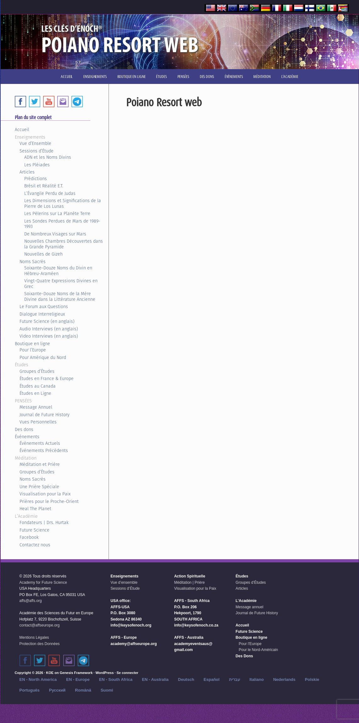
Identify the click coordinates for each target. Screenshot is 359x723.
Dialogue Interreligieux (42, 314)
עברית (234, 679)
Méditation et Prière (40, 464)
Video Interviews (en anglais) (49, 336)
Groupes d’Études (37, 371)
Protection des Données (40, 644)
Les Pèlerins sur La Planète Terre (57, 213)
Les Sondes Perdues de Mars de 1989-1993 (62, 224)
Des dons (24, 429)
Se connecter (127, 673)
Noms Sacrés (33, 261)
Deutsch (186, 679)
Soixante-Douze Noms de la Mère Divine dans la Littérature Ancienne (59, 296)
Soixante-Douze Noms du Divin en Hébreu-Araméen (58, 271)
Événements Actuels (40, 443)
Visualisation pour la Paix (45, 494)
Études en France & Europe (47, 378)
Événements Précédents (44, 450)
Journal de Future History (45, 414)
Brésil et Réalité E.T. (43, 186)
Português (30, 690)
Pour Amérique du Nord (43, 357)
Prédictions (35, 178)
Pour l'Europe (250, 644)
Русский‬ (57, 690)
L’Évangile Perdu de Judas (50, 193)
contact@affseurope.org (40, 625)
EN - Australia (155, 679)
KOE (49, 673)
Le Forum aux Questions (44, 306)
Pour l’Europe (33, 350)
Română (83, 690)
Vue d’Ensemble (35, 143)
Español (212, 679)
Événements (27, 436)
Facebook (29, 537)
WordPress (104, 673)
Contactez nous (35, 545)
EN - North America (38, 679)
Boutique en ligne (32, 343)
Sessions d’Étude (36, 151)
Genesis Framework (76, 673)
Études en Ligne (35, 393)
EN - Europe (77, 679)
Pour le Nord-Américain (258, 650)
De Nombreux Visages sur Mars (55, 234)
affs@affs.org (31, 601)
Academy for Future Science (43, 582)
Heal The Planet (35, 508)
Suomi (107, 690)
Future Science (34, 530)
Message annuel (249, 607)
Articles (27, 172)
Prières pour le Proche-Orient (49, 501)
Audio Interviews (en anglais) (49, 329)
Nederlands (284, 679)
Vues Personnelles (38, 422)
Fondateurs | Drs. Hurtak (44, 522)
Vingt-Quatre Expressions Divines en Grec (61, 284)
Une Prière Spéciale (39, 486)
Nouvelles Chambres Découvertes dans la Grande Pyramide (63, 244)
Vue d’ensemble (123, 582)
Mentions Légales (34, 637)
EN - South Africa (115, 679)
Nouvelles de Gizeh (43, 254)
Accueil (22, 129)
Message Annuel (36, 407)
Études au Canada (38, 386)
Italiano (257, 679)
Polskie (312, 679)
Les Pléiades (37, 165)
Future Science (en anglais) (47, 321)
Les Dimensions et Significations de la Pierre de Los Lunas (62, 203)
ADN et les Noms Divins (47, 157)
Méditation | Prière (189, 582)
